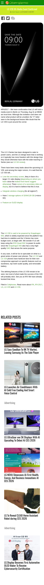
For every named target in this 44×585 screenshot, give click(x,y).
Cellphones (11, 285)
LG (2, 287)
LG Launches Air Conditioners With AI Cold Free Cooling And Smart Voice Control (20, 390)
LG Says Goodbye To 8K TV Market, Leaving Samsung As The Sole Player (21, 350)
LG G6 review (19, 162)
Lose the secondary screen (13, 177)
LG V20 (4, 259)
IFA (32, 285)
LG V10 (36, 256)
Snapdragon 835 (15, 246)
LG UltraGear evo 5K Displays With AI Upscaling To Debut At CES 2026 (22, 438)
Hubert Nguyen (16, 12)
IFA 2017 (38, 285)
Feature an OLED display (13, 203)
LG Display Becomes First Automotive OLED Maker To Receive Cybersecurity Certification (22, 565)
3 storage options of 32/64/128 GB (20, 196)
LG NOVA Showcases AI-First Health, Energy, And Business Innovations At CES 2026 (21, 478)
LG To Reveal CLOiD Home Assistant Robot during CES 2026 (21, 516)
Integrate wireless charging (13, 191)
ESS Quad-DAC (19, 243)
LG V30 (17, 287)
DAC (8, 248)
